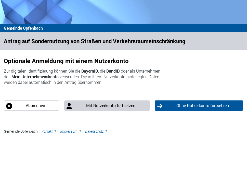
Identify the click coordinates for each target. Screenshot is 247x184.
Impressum (68, 131)
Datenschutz (94, 131)
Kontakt (47, 131)
